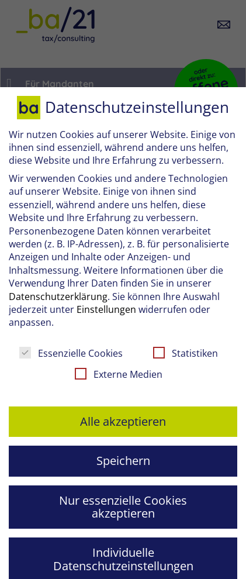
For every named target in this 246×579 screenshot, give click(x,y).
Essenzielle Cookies (71, 353)
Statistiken (185, 353)
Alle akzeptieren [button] (123, 421)
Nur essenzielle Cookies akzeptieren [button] (123, 506)
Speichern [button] (123, 460)
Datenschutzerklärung (58, 296)
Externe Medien (118, 374)
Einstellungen (106, 309)
